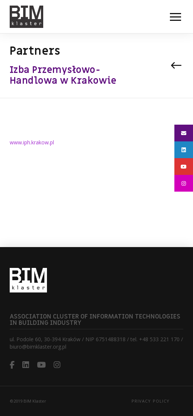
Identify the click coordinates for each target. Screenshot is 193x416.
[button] (175, 17)
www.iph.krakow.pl (32, 142)
